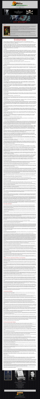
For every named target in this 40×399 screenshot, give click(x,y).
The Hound (29, 50)
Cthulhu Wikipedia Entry (20, 385)
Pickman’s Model (5, 91)
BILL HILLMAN (20, 395)
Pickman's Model (20, 383)
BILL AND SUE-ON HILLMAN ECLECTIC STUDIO (20, 396)
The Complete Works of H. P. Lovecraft (20, 382)
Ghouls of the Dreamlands (7, 180)
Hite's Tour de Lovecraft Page (20, 384)
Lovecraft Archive (20, 386)
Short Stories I (20, 368)
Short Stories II (20, 369)
